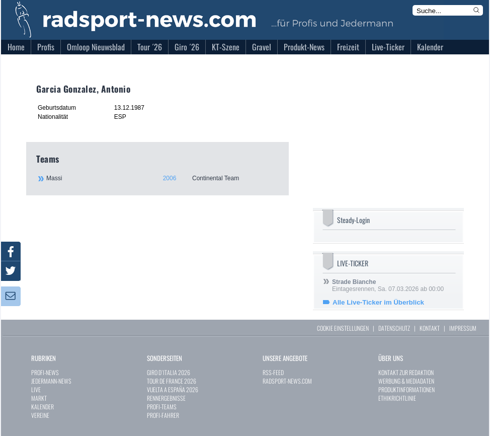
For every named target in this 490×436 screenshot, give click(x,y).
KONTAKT (430, 328)
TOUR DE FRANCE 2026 (171, 381)
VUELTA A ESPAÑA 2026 (172, 389)
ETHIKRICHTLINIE (397, 398)
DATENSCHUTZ (394, 328)
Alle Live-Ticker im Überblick (378, 302)
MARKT (39, 398)
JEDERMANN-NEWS (51, 381)
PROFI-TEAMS (162, 406)
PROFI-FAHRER (163, 415)
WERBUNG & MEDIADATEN (406, 381)
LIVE (36, 389)
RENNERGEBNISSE (166, 398)
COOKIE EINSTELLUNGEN (343, 328)
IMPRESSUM (462, 328)
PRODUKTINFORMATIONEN (406, 389)
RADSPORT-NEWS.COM (287, 381)
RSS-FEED (273, 372)
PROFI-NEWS (45, 372)
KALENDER (42, 406)
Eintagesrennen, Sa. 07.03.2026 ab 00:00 (388, 285)
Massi (162, 178)
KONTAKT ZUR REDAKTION (406, 372)
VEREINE (40, 415)
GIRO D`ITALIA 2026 (168, 372)
